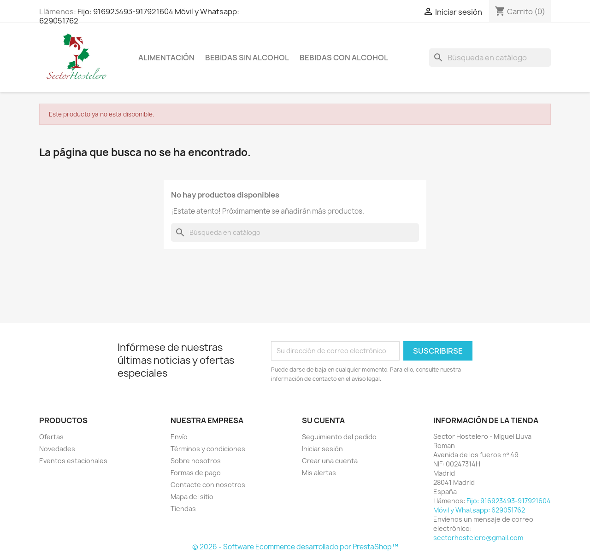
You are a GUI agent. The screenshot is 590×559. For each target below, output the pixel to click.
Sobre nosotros (196, 460)
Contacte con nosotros (208, 484)
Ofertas (51, 436)
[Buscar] (490, 57)
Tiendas (183, 508)
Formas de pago (196, 472)
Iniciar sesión (322, 448)
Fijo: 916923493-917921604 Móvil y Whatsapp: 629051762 (139, 16)
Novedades (57, 448)
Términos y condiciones (208, 448)
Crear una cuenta (330, 460)
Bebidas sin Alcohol (247, 57)
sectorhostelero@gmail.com (478, 537)
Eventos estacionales (73, 460)
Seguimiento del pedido (339, 436)
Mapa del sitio (192, 496)
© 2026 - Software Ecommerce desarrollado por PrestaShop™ (295, 547)
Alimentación (166, 57)
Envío (179, 436)
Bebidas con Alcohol (344, 57)
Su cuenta (323, 420)
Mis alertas (319, 472)
